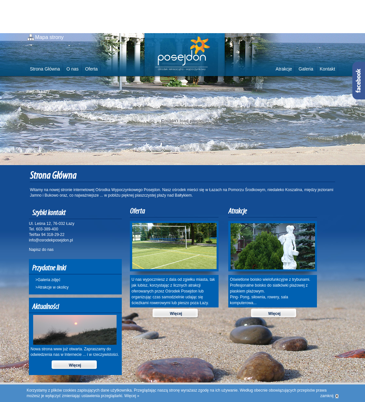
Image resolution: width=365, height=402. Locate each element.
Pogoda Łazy (38, 91)
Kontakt (327, 68)
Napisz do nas (41, 249)
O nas (73, 68)
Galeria (305, 68)
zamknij (327, 396)
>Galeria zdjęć (47, 280)
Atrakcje (284, 68)
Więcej (75, 365)
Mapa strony (49, 37)
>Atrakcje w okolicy (52, 287)
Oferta (91, 68)
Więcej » (131, 396)
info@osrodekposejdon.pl (51, 240)
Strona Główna (45, 68)
